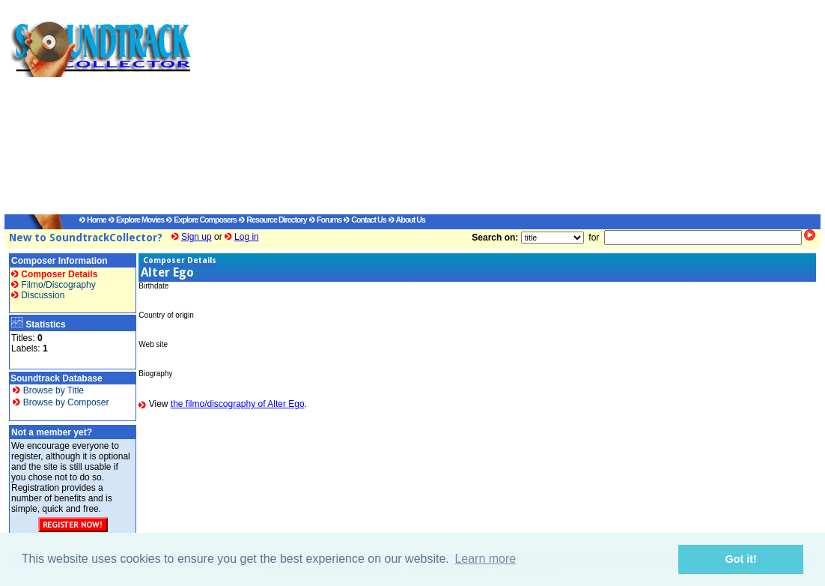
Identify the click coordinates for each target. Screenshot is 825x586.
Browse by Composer (61, 402)
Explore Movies (136, 219)
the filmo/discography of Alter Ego (238, 404)
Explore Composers (201, 219)
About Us (407, 219)
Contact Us (365, 219)
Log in (246, 237)
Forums (325, 219)
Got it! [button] (741, 559)
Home (92, 219)
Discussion (37, 295)
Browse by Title (48, 390)
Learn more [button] (485, 558)
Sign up (196, 237)
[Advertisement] (491, 109)
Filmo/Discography (53, 285)
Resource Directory (272, 219)
